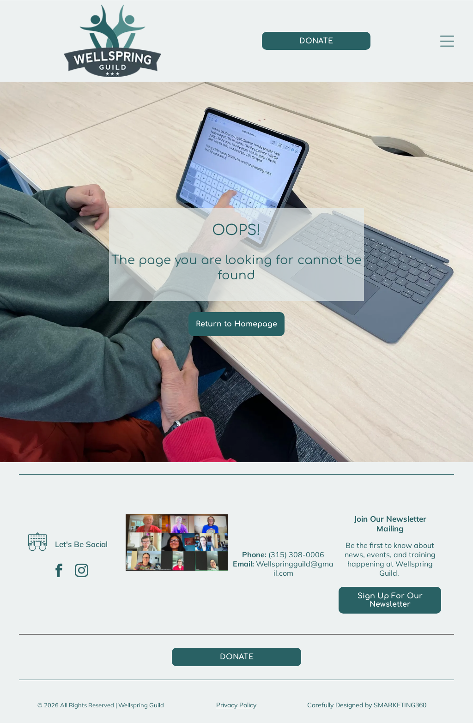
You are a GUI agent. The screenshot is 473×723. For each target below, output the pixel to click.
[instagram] (81, 571)
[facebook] (59, 571)
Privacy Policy (236, 705)
